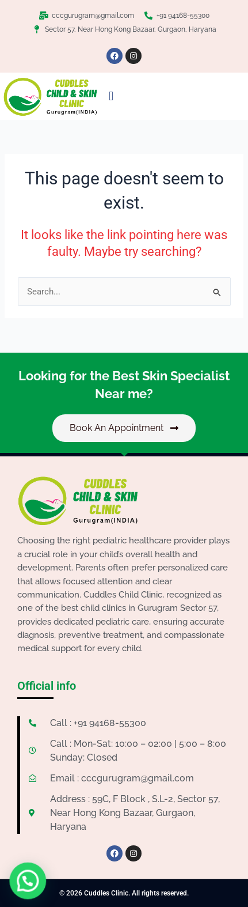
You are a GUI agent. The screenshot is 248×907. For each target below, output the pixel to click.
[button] (110, 96)
